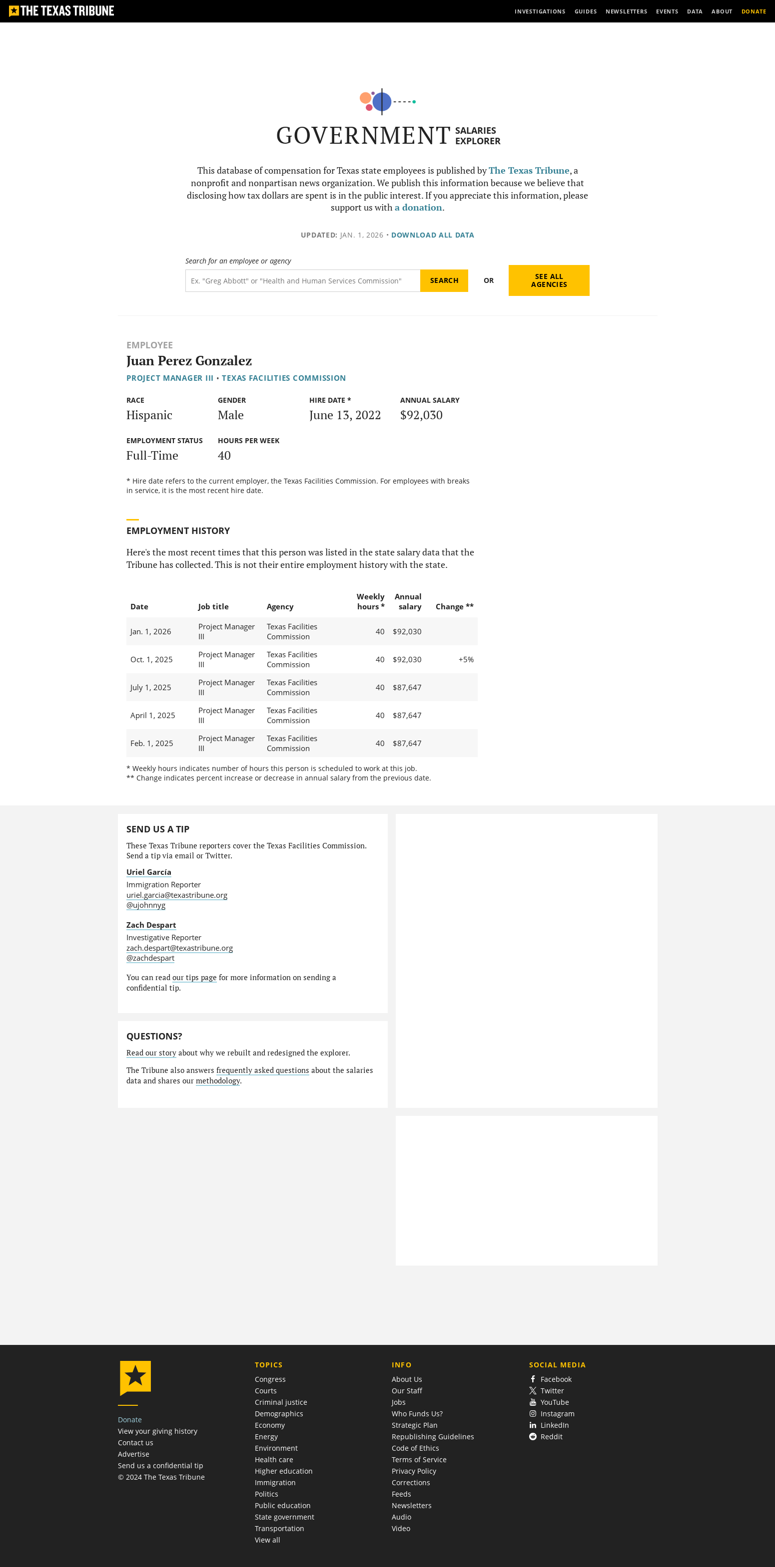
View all (267, 1540)
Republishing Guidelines (433, 1436)
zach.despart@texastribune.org (179, 948)
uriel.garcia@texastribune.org (176, 895)
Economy (270, 1425)
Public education (283, 1505)
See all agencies (549, 280)
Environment (276, 1448)
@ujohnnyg (145, 905)
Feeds (401, 1494)
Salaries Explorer (478, 135)
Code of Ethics (415, 1448)
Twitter (547, 1390)
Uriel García (148, 872)
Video (401, 1528)
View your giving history (157, 1431)
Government (364, 135)
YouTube (549, 1402)
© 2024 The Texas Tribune (161, 1477)
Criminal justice (281, 1402)
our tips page (194, 977)
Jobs (399, 1402)
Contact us (135, 1442)
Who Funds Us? (417, 1413)
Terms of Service (419, 1459)
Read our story (151, 1052)
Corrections (411, 1482)
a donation (418, 207)
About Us (407, 1379)
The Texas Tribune (529, 170)
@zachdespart (150, 958)
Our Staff (407, 1390)
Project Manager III (170, 378)
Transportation (279, 1528)
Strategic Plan (415, 1425)
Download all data (433, 235)
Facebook (550, 1379)
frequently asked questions (262, 1070)
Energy (266, 1436)
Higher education (284, 1471)
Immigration (275, 1482)
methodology (218, 1080)
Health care (274, 1459)
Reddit (546, 1436)
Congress (270, 1379)
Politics (266, 1494)
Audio (401, 1517)
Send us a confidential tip (160, 1465)
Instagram (552, 1413)
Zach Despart (151, 925)
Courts (266, 1390)
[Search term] (303, 280)
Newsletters (412, 1505)
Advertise (133, 1454)
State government (284, 1517)
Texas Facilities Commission (284, 378)
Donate (130, 1419)
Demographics (279, 1413)
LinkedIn (549, 1425)
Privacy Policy (414, 1471)
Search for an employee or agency (238, 261)
